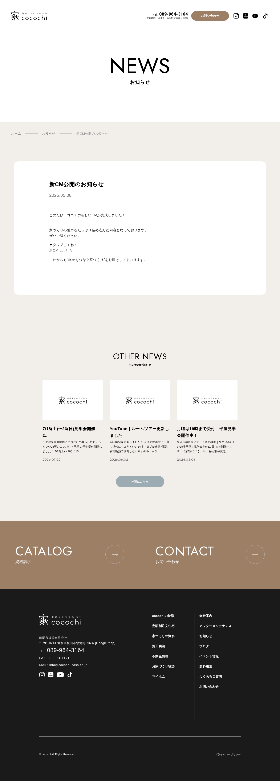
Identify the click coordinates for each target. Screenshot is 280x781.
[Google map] (106, 643)
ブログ (204, 646)
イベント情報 (209, 656)
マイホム (158, 676)
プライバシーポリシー (228, 754)
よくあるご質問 (210, 676)
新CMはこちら (60, 250)
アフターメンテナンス (215, 626)
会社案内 (205, 616)
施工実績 (158, 646)
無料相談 (205, 666)
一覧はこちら (140, 481)
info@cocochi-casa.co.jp (68, 665)
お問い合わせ (210, 15)
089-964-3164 (170, 14)
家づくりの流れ (163, 636)
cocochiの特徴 (163, 616)
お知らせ (205, 636)
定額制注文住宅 (163, 626)
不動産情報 (160, 656)
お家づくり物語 (163, 666)
